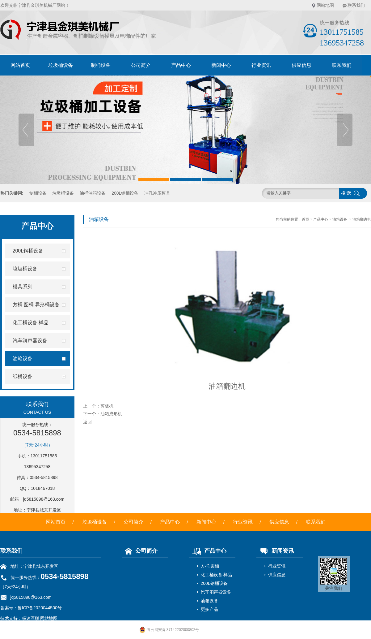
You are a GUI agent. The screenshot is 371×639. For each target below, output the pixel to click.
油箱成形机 (111, 413)
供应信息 (301, 65)
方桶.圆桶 (210, 565)
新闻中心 (221, 65)
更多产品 (209, 609)
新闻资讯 (275, 551)
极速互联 (30, 618)
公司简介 (141, 65)
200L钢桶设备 (125, 193)
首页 (305, 219)
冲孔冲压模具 (157, 193)
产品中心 (181, 65)
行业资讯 (261, 65)
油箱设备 (339, 219)
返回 (87, 421)
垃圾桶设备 (60, 65)
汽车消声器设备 (216, 591)
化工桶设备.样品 (216, 574)
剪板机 (106, 406)
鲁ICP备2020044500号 (40, 607)
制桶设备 (101, 65)
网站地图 (325, 5)
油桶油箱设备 (93, 193)
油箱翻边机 (361, 219)
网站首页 (20, 65)
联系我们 (356, 5)
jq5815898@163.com (43, 499)
